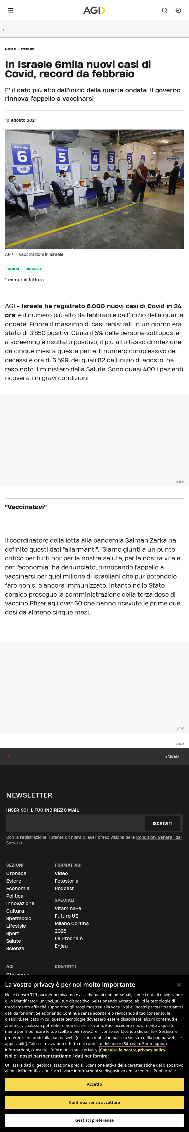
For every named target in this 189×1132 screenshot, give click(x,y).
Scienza (15, 948)
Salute (13, 941)
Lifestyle (16, 926)
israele (34, 269)
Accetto (94, 1084)
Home (10, 49)
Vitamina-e (68, 908)
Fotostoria (66, 881)
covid (13, 269)
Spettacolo (18, 918)
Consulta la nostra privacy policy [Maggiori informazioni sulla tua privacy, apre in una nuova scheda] (133, 1050)
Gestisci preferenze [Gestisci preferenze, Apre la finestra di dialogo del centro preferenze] (94, 1120)
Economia (17, 888)
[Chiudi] (179, 985)
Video (61, 873)
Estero (28, 49)
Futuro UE (66, 916)
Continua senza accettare (94, 1102)
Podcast (64, 888)
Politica (14, 896)
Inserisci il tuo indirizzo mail (42, 810)
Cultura (15, 911)
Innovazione (20, 903)
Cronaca (16, 873)
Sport (12, 933)
